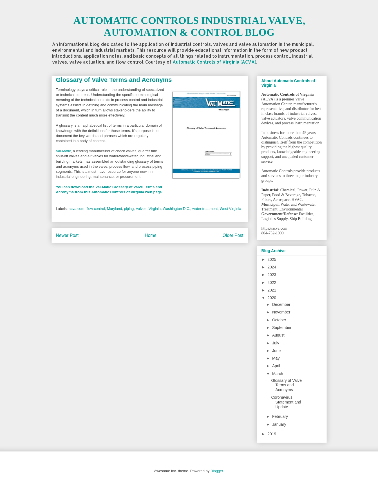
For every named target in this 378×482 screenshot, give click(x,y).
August (278, 335)
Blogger (217, 471)
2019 (271, 434)
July (275, 343)
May (275, 358)
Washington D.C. (176, 209)
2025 (271, 259)
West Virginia (230, 209)
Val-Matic (63, 151)
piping (129, 209)
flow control (95, 209)
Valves (141, 209)
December (281, 304)
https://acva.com (274, 228)
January (279, 424)
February (280, 416)
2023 (271, 274)
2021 (271, 290)
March (277, 373)
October (279, 320)
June (276, 350)
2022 (271, 282)
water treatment (205, 209)
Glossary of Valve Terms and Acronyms (286, 385)
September (281, 327)
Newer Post (67, 235)
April (276, 366)
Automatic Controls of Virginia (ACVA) (214, 62)
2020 (271, 297)
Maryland (114, 209)
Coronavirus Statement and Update (286, 402)
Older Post (233, 235)
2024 (271, 267)
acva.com (76, 209)
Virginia (155, 209)
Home (150, 235)
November (281, 312)
